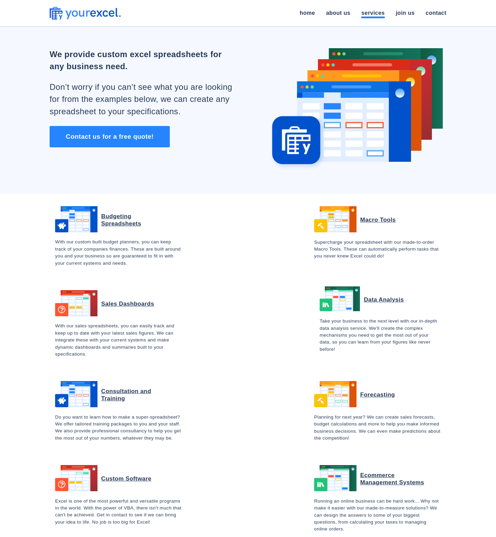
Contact (436, 12)
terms (349, 526)
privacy (372, 526)
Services (373, 12)
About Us (338, 12)
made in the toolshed (310, 526)
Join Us (405, 12)
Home (307, 12)
